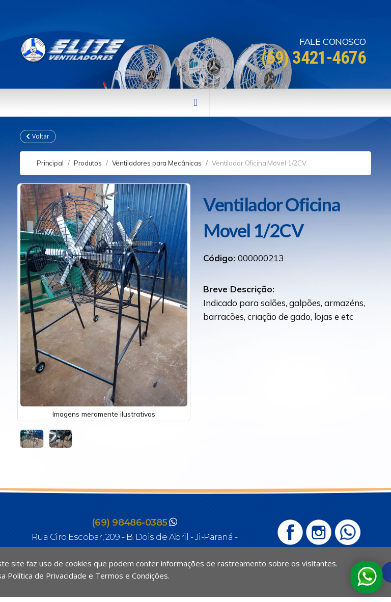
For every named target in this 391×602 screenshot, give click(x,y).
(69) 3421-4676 (313, 57)
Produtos (88, 163)
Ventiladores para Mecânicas (157, 163)
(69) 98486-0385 (129, 522)
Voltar (37, 136)
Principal (50, 163)
